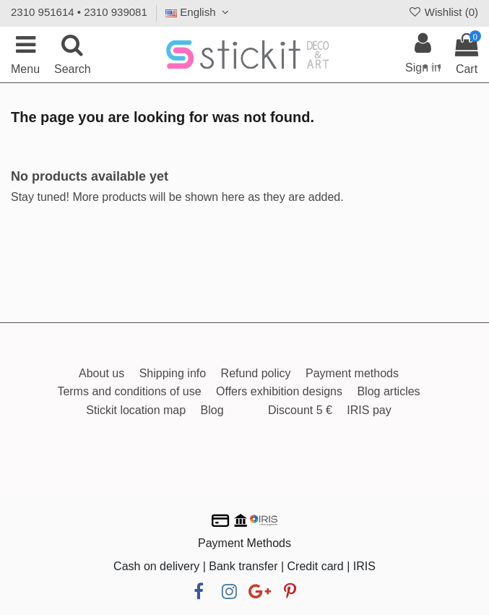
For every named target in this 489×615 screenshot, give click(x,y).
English (199, 12)
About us (101, 373)
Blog (212, 410)
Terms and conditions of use (129, 391)
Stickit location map (136, 410)
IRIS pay (369, 410)
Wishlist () (442, 12)
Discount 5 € (300, 410)
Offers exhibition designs (279, 391)
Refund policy (256, 373)
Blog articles (388, 391)
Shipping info (173, 373)
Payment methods (352, 373)
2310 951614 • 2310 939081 (79, 12)
